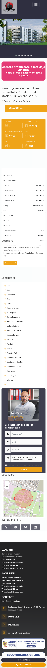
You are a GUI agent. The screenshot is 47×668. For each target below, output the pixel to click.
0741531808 (17, 473)
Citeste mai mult (10, 282)
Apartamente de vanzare (12, 648)
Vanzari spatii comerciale (12, 653)
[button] (16, 55)
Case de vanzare (8, 650)
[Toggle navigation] (35, 4)
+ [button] (7, 513)
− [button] (7, 517)
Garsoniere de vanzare (11, 645)
